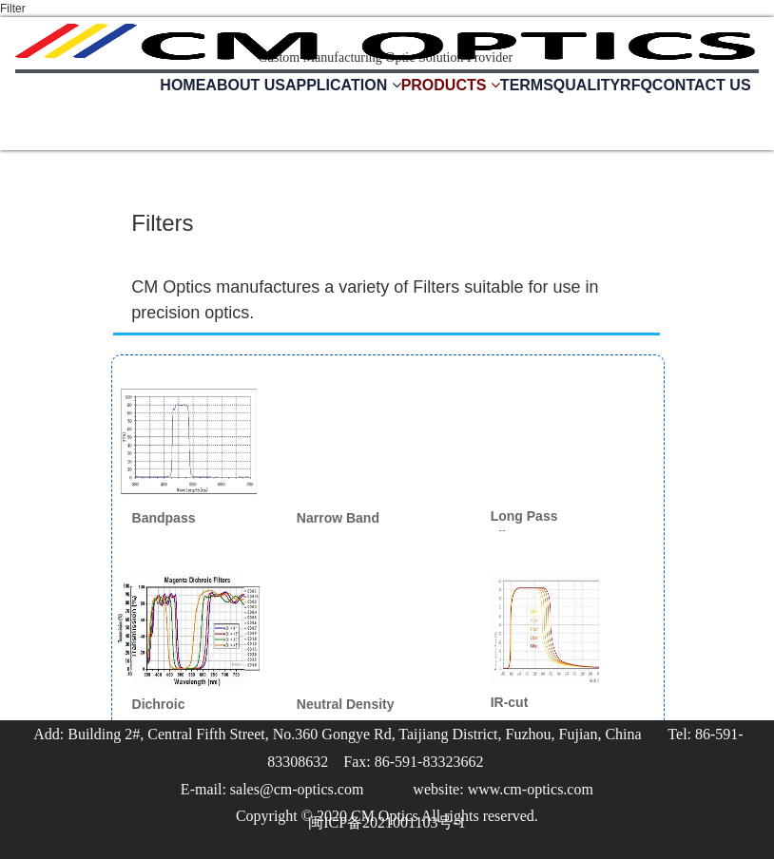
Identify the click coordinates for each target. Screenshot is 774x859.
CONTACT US (701, 85)
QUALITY (586, 85)
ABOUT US (245, 85)
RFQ (636, 85)
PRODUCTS (450, 85)
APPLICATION (343, 85)
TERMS (526, 85)
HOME (182, 85)
